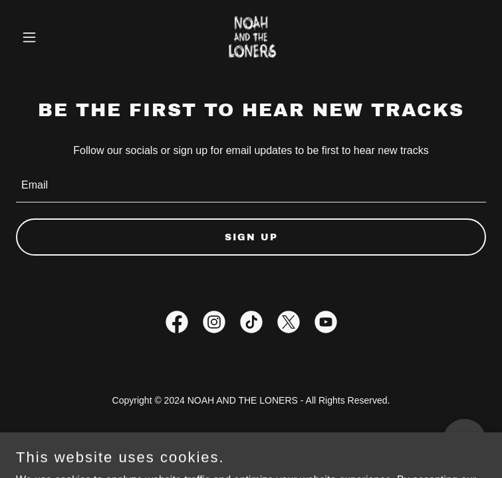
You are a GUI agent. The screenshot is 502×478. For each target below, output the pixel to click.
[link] (251, 37)
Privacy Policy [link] (251, 436)
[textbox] (251, 185)
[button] (51, 37)
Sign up (251, 237)
